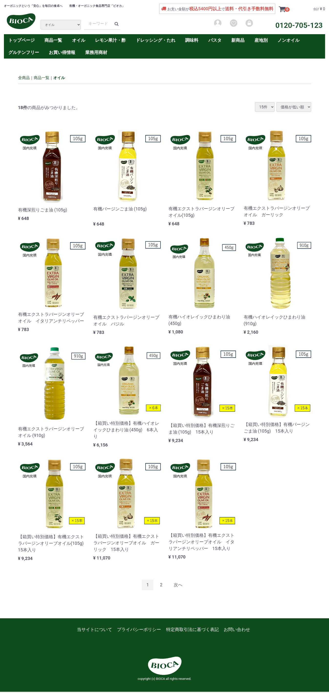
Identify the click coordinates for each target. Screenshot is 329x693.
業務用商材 (96, 52)
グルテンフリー (23, 52)
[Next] (178, 585)
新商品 (237, 40)
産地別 (261, 40)
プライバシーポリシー (139, 629)
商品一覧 (53, 40)
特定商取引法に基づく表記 (192, 629)
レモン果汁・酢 (110, 40)
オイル (78, 40)
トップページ (21, 40)
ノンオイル (288, 40)
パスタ (215, 40)
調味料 (191, 40)
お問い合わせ (237, 629)
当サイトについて (94, 629)
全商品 (24, 77)
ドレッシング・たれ (155, 40)
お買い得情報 (62, 52)
